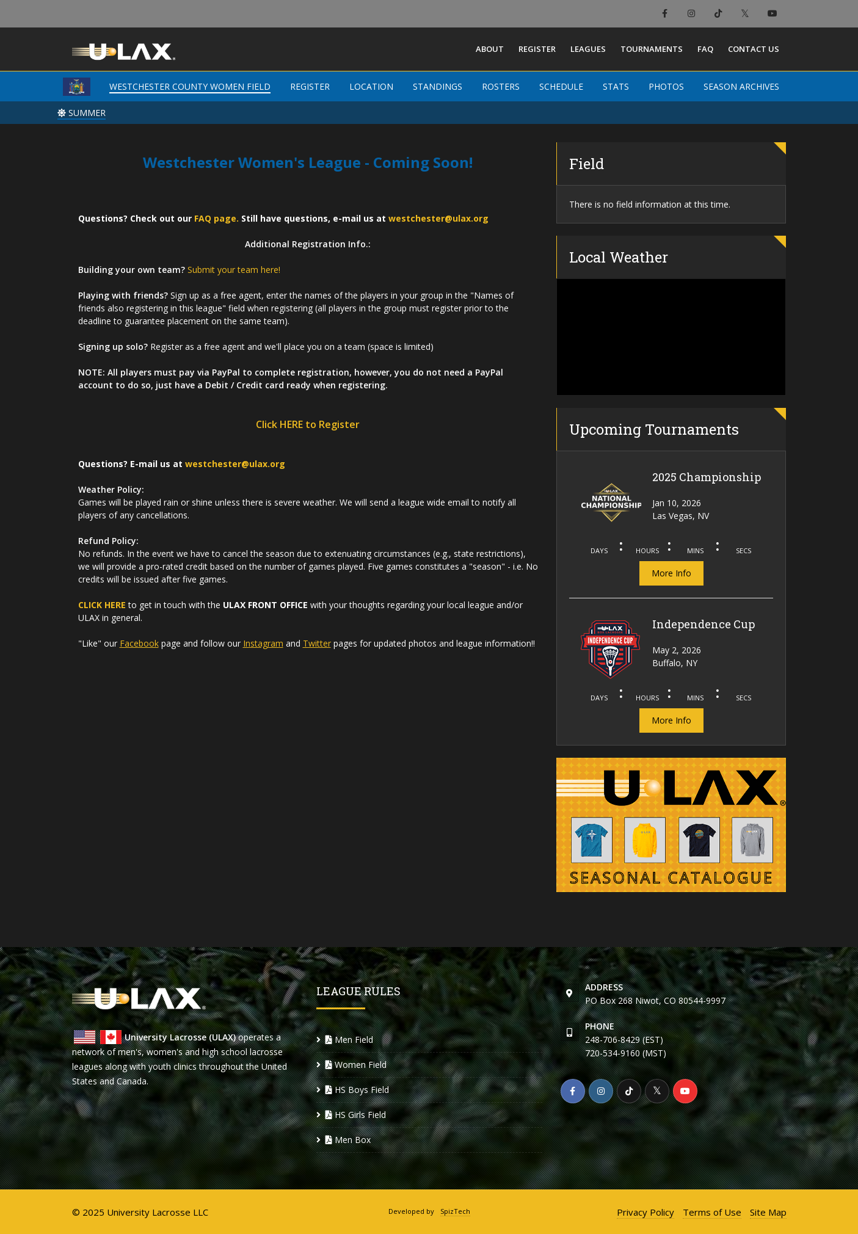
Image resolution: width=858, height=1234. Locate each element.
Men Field (349, 1039)
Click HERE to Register (308, 424)
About (490, 48)
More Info (671, 573)
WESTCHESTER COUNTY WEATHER (671, 337)
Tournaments (651, 48)
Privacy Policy (645, 1212)
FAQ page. (216, 218)
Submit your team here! (233, 269)
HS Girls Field (355, 1114)
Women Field (356, 1064)
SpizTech (455, 1211)
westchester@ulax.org (438, 218)
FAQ (705, 48)
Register (537, 48)
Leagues (588, 48)
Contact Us (753, 48)
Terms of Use (712, 1212)
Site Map (768, 1212)
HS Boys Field (357, 1089)
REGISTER (310, 86)
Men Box (348, 1139)
